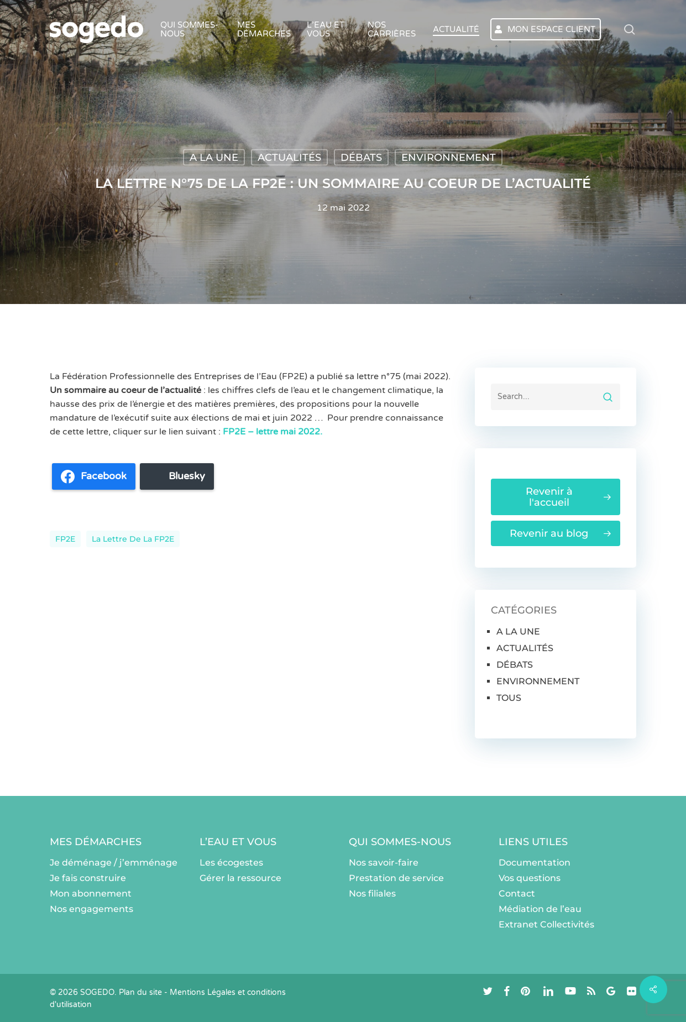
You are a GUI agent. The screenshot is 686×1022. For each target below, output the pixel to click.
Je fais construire (88, 878)
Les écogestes (231, 862)
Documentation (534, 862)
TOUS (508, 698)
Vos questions (530, 878)
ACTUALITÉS (289, 157)
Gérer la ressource (240, 878)
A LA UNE (214, 157)
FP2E (65, 539)
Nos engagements (91, 909)
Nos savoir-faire (383, 862)
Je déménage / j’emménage (113, 862)
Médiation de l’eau (540, 909)
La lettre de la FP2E (133, 539)
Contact (517, 893)
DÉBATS (361, 157)
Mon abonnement (91, 893)
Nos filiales (372, 893)
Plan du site (140, 992)
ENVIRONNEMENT (448, 157)
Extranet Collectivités (546, 924)
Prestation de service (396, 878)
